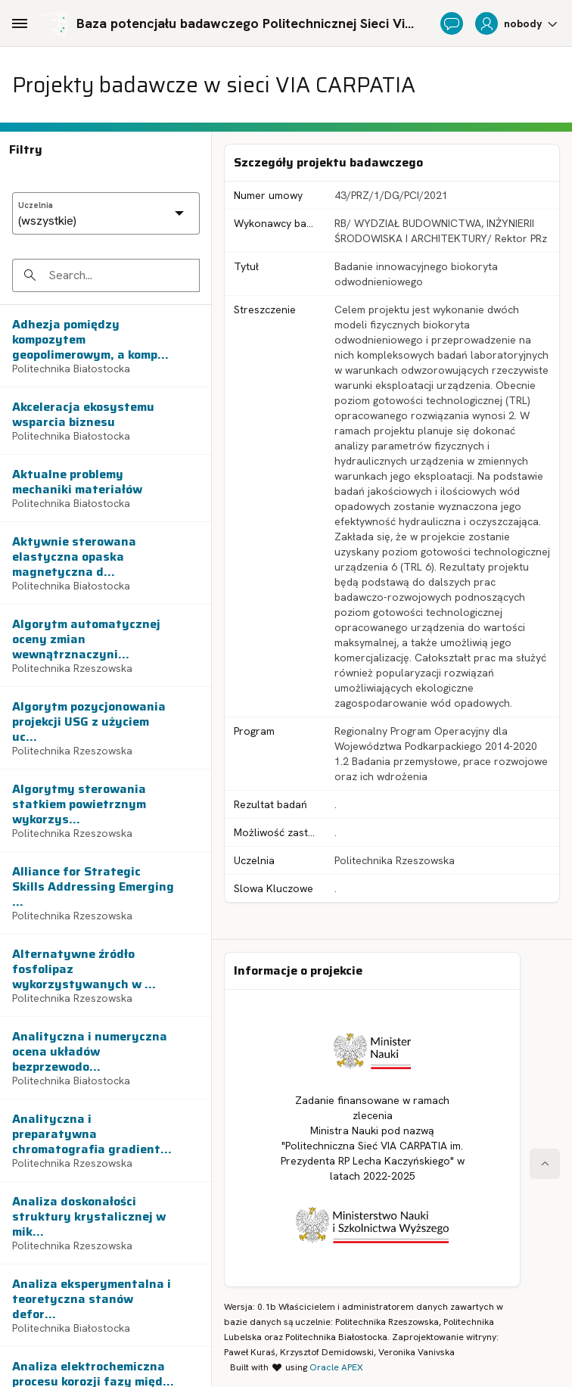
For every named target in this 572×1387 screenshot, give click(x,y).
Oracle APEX (336, 1367)
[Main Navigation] (19, 23)
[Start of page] (545, 1164)
